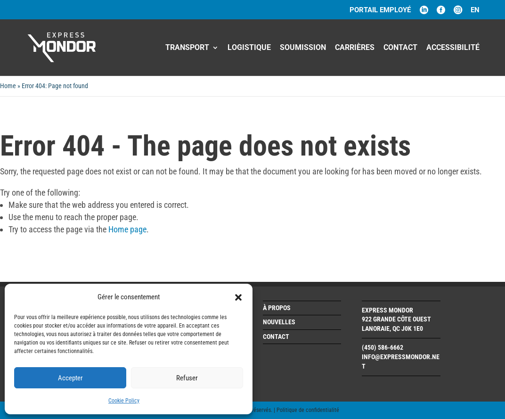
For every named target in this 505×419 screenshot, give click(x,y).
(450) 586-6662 (382, 347)
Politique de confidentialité (308, 410)
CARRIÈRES (355, 48)
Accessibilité (453, 48)
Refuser (187, 378)
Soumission (303, 48)
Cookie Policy (123, 400)
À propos (277, 308)
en (475, 10)
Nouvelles (279, 322)
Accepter (70, 378)
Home (8, 86)
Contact (400, 48)
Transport (187, 48)
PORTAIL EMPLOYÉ (380, 10)
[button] (238, 297)
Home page (127, 229)
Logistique (249, 48)
